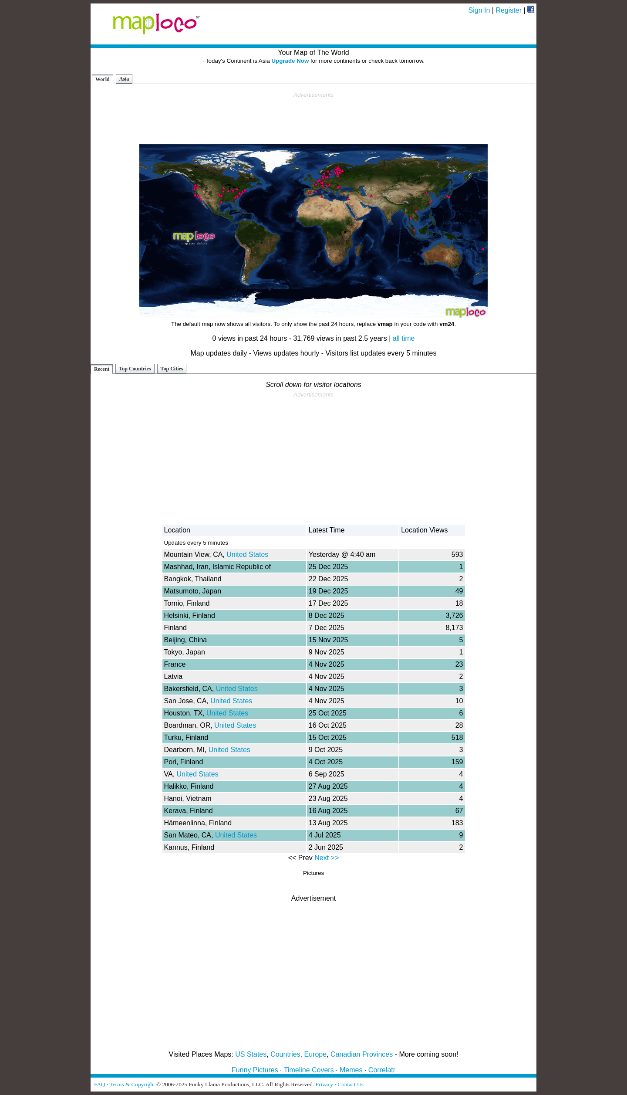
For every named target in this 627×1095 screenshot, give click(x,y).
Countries (285, 1054)
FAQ (99, 1084)
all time (404, 338)
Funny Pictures (255, 1070)
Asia (124, 79)
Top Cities (172, 369)
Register (509, 10)
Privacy (325, 1084)
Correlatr (381, 1070)
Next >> (326, 857)
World (102, 79)
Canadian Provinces (361, 1054)
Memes (351, 1070)
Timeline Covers (309, 1070)
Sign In (479, 10)
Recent (101, 369)
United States (247, 554)
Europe (315, 1054)
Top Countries (135, 369)
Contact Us (350, 1084)
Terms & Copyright (132, 1084)
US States (250, 1054)
